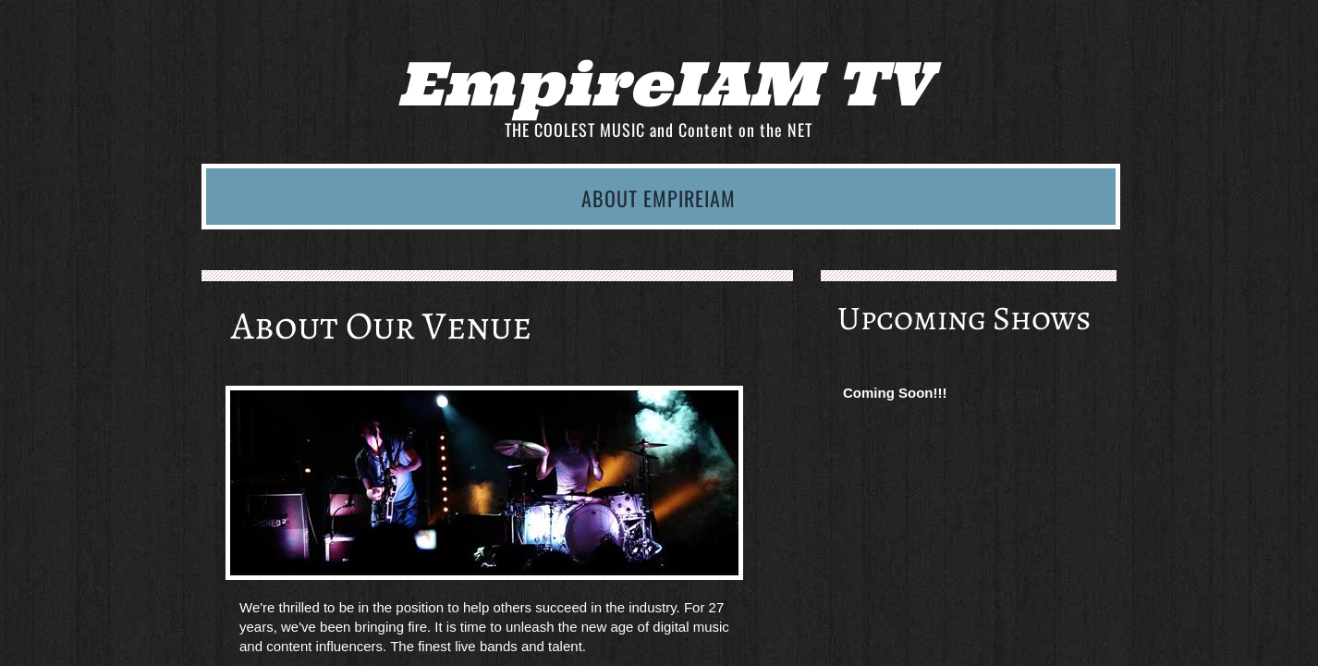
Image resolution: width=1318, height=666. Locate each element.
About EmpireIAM (658, 198)
